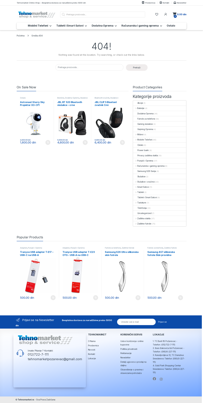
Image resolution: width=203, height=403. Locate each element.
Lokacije (92, 358)
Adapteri (23, 248)
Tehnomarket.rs (26, 399)
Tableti (138, 192)
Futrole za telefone (144, 119)
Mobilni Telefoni (38, 25)
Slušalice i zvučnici (144, 181)
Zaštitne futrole (142, 223)
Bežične (60, 98)
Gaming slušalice (143, 124)
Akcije (138, 103)
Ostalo (171, 25)
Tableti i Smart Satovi (70, 25)
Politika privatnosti (128, 349)
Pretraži (136, 67)
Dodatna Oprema (102, 25)
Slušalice (139, 176)
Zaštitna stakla (142, 218)
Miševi (138, 134)
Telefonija (140, 208)
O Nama (91, 341)
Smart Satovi (141, 187)
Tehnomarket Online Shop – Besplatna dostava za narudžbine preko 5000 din (51, 3)
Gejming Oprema (143, 129)
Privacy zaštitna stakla (145, 155)
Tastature (139, 202)
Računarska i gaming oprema (140, 25)
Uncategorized (142, 213)
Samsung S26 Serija (144, 171)
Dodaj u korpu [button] (47, 142)
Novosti (91, 349)
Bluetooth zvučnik (102, 98)
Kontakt (164, 2)
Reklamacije (126, 353)
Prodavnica (148, 2)
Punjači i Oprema (143, 160)
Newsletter (180, 2)
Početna (21, 35)
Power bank (141, 150)
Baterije (139, 108)
